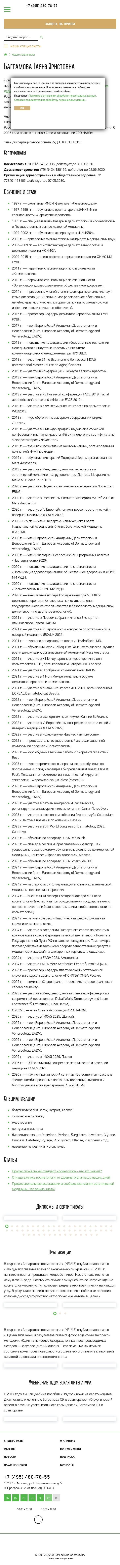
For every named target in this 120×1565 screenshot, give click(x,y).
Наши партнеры (15, 1464)
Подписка (67, 1456)
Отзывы (9, 1448)
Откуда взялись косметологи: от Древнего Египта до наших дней (61, 1177)
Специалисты (14, 1440)
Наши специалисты (23, 54)
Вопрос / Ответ (70, 1448)
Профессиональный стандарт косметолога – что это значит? (57, 1171)
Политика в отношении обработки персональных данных (62, 95)
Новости (10, 1456)
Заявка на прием (60, 24)
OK (22, 108)
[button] (6, 1226)
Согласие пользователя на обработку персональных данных (49, 99)
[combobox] (21, 37)
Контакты (67, 1464)
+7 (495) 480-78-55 (41, 6)
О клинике (67, 1440)
